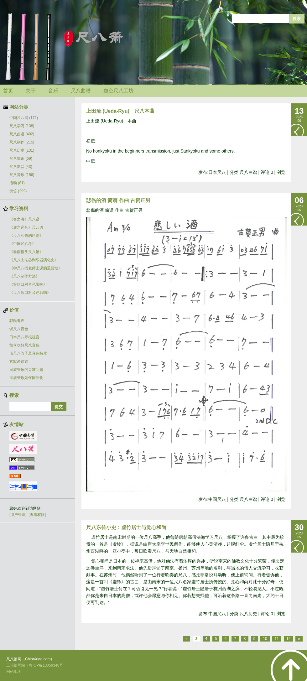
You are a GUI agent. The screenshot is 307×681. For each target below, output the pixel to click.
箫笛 (18, 191)
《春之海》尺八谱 (24, 219)
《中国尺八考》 (22, 244)
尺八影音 (20, 166)
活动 (17, 183)
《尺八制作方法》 (24, 276)
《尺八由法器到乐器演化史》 (33, 260)
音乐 (53, 90)
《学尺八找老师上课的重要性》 (35, 268)
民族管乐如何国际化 (26, 378)
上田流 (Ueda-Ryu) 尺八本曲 (120, 111)
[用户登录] (18, 514)
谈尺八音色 (18, 329)
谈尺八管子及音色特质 (28, 353)
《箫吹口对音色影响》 (28, 284)
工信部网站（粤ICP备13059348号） (36, 665)
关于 (31, 90)
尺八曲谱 (81, 90)
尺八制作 (21, 142)
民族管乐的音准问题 (26, 369)
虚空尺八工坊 (118, 90)
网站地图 (13, 671)
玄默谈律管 (18, 361)
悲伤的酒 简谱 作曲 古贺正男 (118, 200)
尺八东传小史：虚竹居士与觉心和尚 (126, 527)
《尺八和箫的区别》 (26, 235)
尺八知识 (20, 158)
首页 (8, 90)
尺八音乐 (21, 175)
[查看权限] (37, 514)
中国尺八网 (23, 118)
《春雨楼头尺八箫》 (26, 252)
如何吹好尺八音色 (24, 345)
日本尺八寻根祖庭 (24, 337)
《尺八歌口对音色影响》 (30, 292)
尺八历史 (21, 150)
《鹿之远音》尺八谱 (26, 227)
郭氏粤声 (16, 321)
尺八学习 (21, 126)
